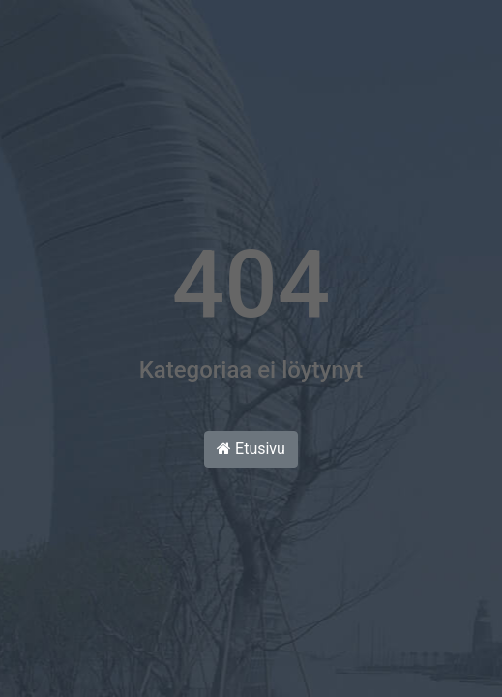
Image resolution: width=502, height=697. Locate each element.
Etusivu (251, 448)
